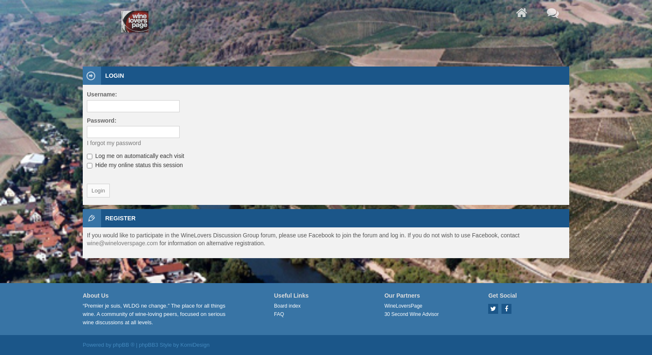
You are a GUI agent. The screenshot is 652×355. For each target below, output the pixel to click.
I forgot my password (114, 143)
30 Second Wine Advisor (411, 314)
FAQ (279, 314)
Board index (287, 306)
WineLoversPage (403, 306)
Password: (101, 120)
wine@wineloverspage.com (122, 243)
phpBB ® (123, 345)
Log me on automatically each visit (135, 156)
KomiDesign (195, 345)
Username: (102, 94)
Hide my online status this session (135, 165)
